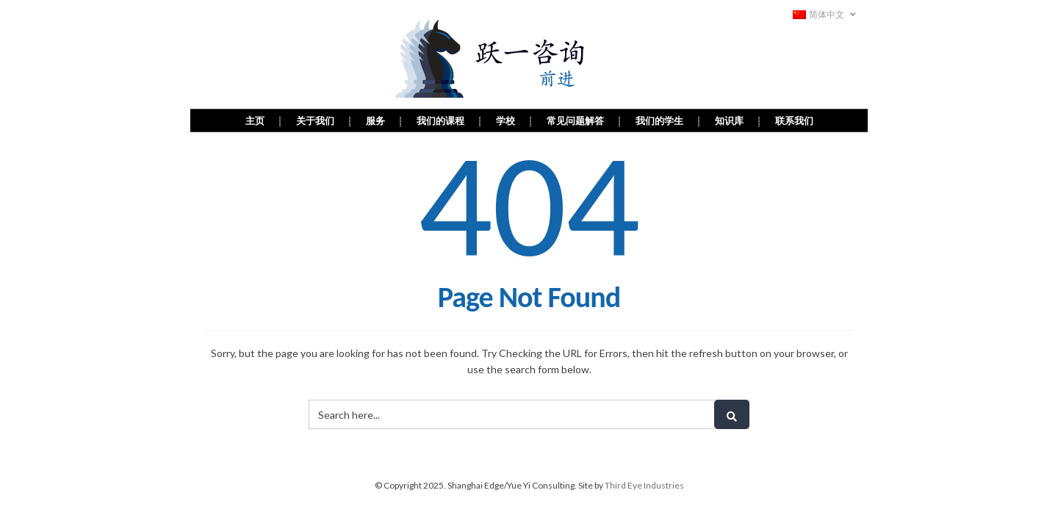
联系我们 (794, 120)
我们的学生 (659, 120)
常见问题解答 (575, 120)
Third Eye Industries (644, 485)
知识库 (729, 120)
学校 (505, 120)
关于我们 (315, 120)
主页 (254, 120)
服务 (375, 120)
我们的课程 (440, 120)
